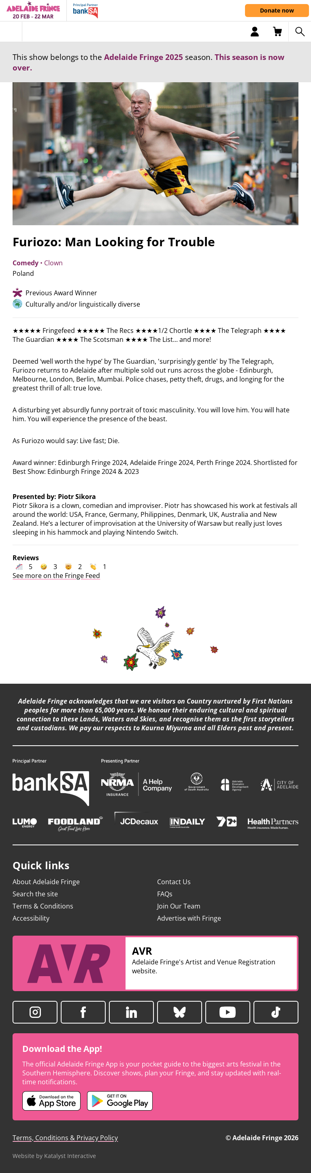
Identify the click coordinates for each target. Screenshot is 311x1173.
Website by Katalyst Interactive (54, 1156)
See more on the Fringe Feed (56, 575)
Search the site (35, 893)
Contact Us (174, 881)
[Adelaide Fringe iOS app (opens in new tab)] (51, 1101)
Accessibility (31, 918)
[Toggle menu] (11, 31)
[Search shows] (299, 31)
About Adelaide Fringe (46, 881)
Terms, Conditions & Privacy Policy (65, 1137)
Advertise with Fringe (189, 918)
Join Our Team (178, 906)
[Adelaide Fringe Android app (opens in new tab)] (120, 1101)
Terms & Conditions (43, 906)
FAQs (165, 893)
